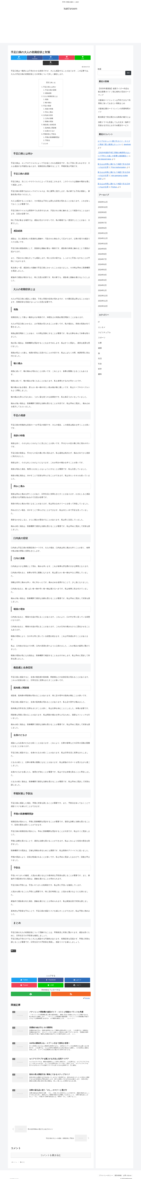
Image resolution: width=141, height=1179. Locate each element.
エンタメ (101, 327)
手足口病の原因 (50, 85)
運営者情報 (117, 1173)
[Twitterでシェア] (17, 57)
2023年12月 (103, 296)
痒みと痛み (49, 107)
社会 (100, 364)
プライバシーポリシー (105, 1173)
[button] (84, 57)
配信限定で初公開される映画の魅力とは (114, 117)
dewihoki (127, 144)
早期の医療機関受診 (52, 133)
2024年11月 (103, 238)
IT (99, 322)
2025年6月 (102, 228)
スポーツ (101, 338)
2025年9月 (102, 212)
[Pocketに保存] (57, 57)
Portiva (114, 187)
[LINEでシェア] (70, 57)
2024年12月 (103, 233)
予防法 (47, 136)
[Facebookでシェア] (30, 57)
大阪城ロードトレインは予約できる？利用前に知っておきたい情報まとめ (114, 101)
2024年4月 (102, 275)
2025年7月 (102, 223)
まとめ (45, 139)
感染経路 (48, 88)
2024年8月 (102, 254)
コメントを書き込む (51, 1152)
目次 (48, 77)
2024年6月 (102, 264)
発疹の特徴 (49, 104)
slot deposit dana (104, 159)
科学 (100, 369)
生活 (13, 946)
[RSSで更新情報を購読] (71, 990)
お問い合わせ (127, 1173)
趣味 (100, 374)
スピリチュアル (104, 332)
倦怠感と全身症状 (49, 120)
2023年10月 (103, 306)
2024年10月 (103, 244)
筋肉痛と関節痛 (50, 123)
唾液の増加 (49, 117)
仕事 (100, 343)
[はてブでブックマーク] (44, 57)
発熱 (46, 94)
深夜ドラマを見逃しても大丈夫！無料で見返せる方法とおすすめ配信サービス (114, 123)
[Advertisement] (70, 29)
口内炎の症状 (48, 110)
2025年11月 (103, 202)
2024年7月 (102, 259)
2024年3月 (102, 280)
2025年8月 (102, 218)
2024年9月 (102, 249)
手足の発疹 (47, 101)
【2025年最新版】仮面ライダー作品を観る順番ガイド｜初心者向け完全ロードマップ (114, 92)
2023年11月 (103, 301)
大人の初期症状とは (50, 91)
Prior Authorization (118, 167)
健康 (100, 348)
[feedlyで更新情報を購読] (30, 990)
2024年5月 (102, 270)
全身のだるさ (50, 127)
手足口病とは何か (49, 82)
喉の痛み (48, 98)
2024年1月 (102, 290)
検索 (99, 69)
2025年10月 (103, 207)
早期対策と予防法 (49, 130)
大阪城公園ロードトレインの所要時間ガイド (114, 110)
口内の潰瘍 (49, 114)
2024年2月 (102, 285)
